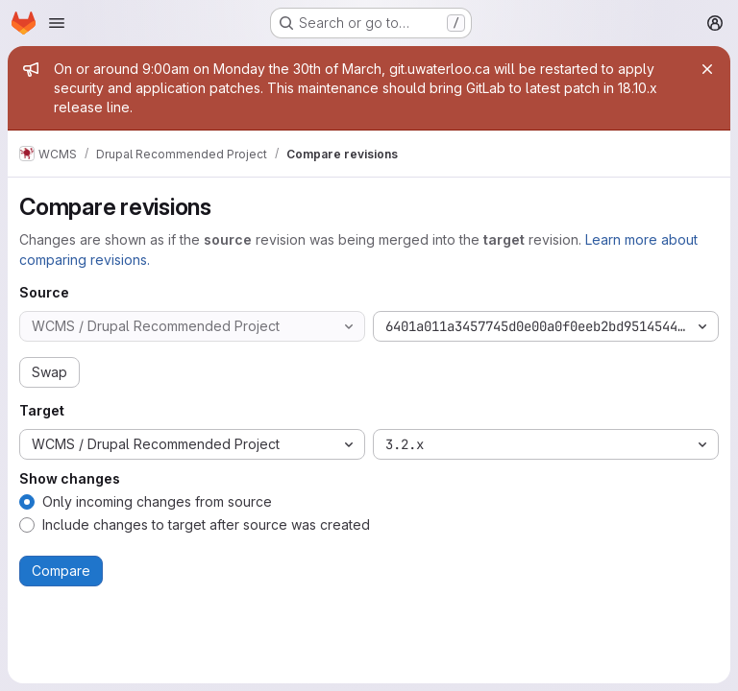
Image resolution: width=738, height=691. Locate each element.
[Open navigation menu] (56, 23)
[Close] (707, 69)
